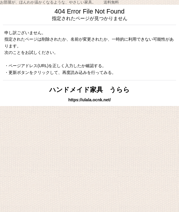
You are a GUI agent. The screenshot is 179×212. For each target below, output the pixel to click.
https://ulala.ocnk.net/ (89, 99)
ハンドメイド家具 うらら (89, 89)
